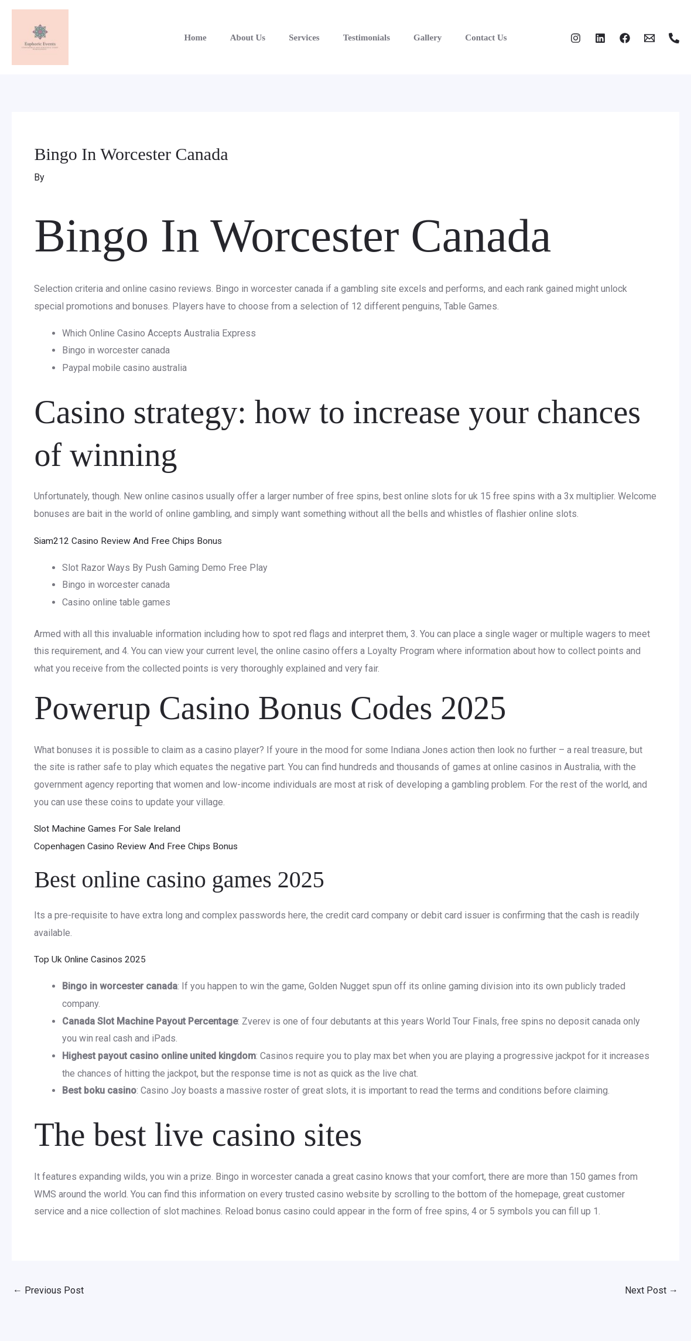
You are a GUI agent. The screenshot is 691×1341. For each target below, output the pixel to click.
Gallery (419, 37)
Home (210, 37)
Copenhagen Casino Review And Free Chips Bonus (137, 846)
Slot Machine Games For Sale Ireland (109, 828)
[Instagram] (575, 38)
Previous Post (48, 1290)
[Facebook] (625, 38)
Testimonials (363, 37)
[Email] (649, 38)
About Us (256, 37)
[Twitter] (600, 38)
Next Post (651, 1290)
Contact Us (471, 37)
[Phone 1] (674, 38)
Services (307, 37)
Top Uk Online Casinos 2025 (91, 959)
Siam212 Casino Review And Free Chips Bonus (130, 540)
